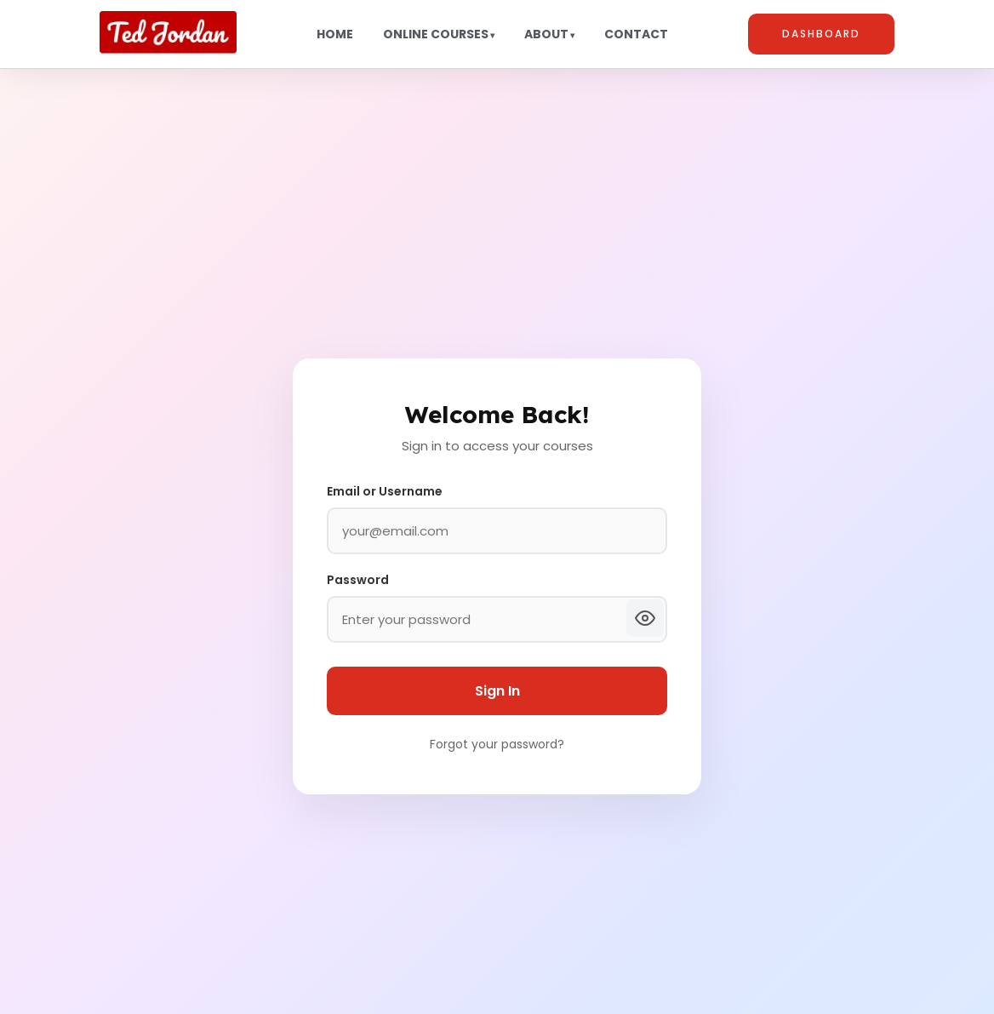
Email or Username (385, 491)
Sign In (497, 691)
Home (335, 34)
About (546, 34)
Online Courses (435, 34)
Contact (636, 34)
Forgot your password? (497, 744)
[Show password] (645, 618)
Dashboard (821, 33)
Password (358, 579)
